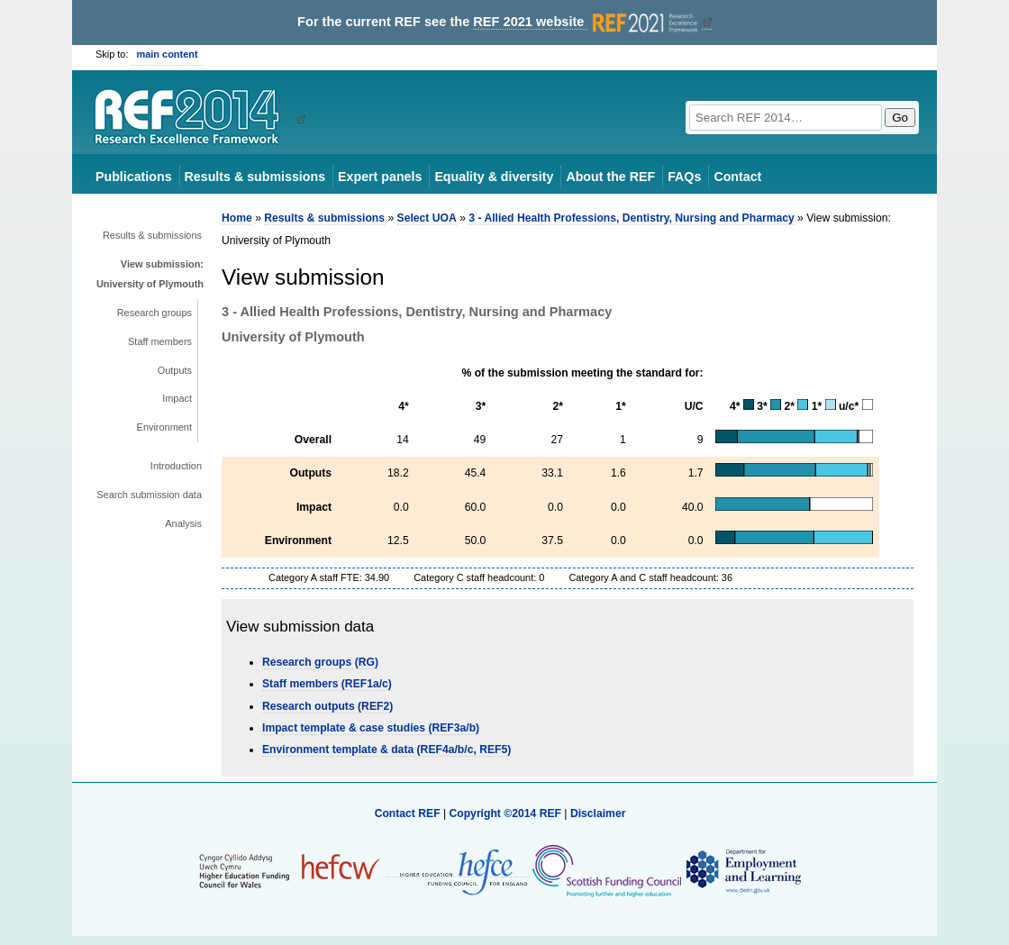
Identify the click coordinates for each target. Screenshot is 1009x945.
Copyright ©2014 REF (506, 813)
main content (167, 54)
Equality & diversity (493, 176)
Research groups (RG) (320, 662)
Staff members (160, 341)
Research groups (154, 312)
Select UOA (427, 218)
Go (900, 117)
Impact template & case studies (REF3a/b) (370, 728)
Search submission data (149, 494)
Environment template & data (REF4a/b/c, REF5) (386, 749)
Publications (133, 176)
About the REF (610, 176)
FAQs (684, 176)
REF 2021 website (587, 22)
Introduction (176, 465)
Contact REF (408, 813)
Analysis (183, 523)
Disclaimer (598, 813)
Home (237, 218)
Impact (177, 398)
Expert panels (380, 176)
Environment (164, 427)
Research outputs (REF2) (327, 706)
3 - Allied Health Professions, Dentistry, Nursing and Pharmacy (631, 218)
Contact (737, 176)
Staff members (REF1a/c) (327, 683)
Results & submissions (255, 176)
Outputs (175, 370)
